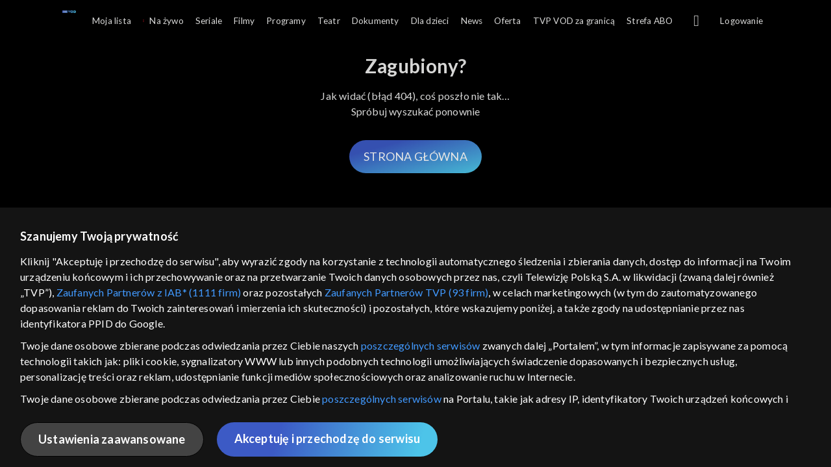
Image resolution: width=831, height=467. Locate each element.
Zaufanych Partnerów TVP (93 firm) (407, 292)
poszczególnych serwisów (420, 345)
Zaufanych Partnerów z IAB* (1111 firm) (149, 292)
